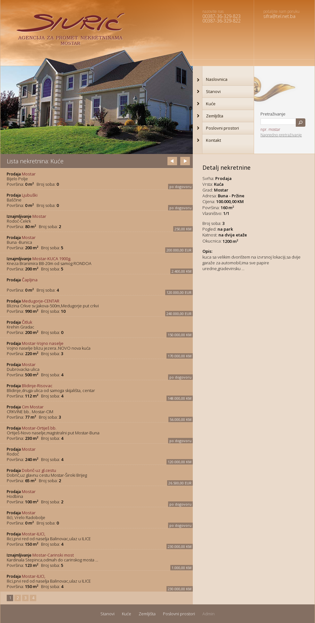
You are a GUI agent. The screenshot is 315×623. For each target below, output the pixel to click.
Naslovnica (216, 79)
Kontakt (213, 140)
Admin (208, 614)
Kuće (211, 104)
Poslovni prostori (222, 128)
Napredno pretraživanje (281, 135)
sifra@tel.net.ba (279, 16)
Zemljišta (214, 116)
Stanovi (213, 91)
